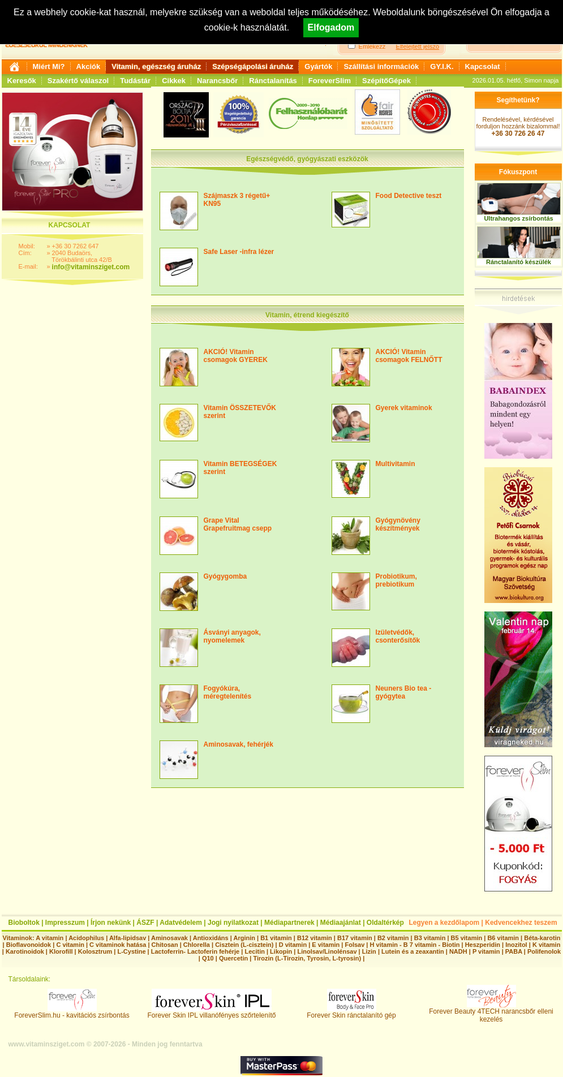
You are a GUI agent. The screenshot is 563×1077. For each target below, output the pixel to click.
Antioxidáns (211, 937)
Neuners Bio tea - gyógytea (404, 692)
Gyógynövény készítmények (398, 524)
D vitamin (293, 944)
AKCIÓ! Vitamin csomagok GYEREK (236, 356)
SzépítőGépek (386, 80)
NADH (458, 951)
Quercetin (233, 958)
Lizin (369, 951)
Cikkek (174, 80)
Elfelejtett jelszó (417, 46)
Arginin (244, 937)
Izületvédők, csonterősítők (398, 636)
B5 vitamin (467, 937)
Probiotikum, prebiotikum (396, 580)
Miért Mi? (49, 66)
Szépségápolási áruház (252, 66)
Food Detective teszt (409, 196)
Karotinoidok (25, 951)
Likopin (281, 951)
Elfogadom (331, 27)
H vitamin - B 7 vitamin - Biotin (415, 944)
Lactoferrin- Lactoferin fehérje (195, 951)
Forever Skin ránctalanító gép (351, 1012)
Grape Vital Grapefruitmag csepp (238, 524)
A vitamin (49, 937)
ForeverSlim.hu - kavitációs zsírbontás (71, 1012)
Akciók (88, 66)
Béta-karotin (542, 937)
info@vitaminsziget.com (91, 267)
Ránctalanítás (273, 80)
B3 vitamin (430, 937)
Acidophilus (86, 937)
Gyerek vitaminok (404, 408)
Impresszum (65, 923)
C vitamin (70, 944)
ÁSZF (145, 923)
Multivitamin (395, 464)
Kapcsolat (482, 66)
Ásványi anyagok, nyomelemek (232, 636)
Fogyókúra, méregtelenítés (228, 692)
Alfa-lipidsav (127, 937)
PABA (514, 951)
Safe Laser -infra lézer (239, 252)
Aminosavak (169, 937)
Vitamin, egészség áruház (156, 66)
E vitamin (325, 944)
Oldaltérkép (385, 923)
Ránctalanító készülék (518, 262)
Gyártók (318, 66)
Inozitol (516, 944)
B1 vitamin (276, 937)
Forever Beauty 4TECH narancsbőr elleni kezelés (491, 1012)
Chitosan (165, 944)
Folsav (354, 944)
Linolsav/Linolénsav (326, 951)
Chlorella (196, 944)
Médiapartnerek (289, 923)
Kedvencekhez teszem (521, 923)
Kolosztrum (95, 951)
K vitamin (546, 944)
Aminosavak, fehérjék (238, 744)
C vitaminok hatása (117, 944)
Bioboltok (24, 923)
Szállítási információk (381, 66)
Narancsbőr (217, 80)
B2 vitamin (393, 937)
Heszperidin (483, 944)
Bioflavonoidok (28, 944)
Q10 (208, 958)
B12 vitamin (314, 937)
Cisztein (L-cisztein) (244, 944)
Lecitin (254, 951)
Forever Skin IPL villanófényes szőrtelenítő (212, 1012)
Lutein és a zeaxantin (412, 951)
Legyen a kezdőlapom (444, 923)
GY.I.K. (441, 66)
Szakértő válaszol (78, 80)
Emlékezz (372, 46)
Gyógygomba (225, 576)
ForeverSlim (329, 80)
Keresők (21, 80)
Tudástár (135, 80)
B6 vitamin (503, 937)
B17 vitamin (354, 937)
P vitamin (487, 951)
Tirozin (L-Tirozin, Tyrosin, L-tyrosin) (307, 958)
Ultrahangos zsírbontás (518, 218)
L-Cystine (131, 951)
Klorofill (61, 951)
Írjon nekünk (111, 923)
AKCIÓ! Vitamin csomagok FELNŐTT (409, 356)
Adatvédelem (181, 923)
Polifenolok (544, 951)
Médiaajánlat (340, 923)
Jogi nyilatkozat (233, 923)
